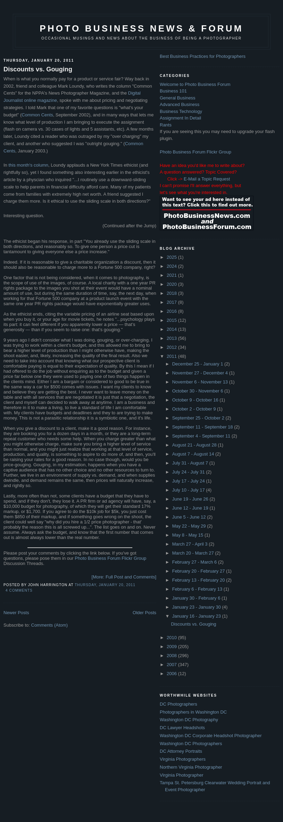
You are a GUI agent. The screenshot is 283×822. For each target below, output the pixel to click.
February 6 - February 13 (198, 589)
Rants (166, 124)
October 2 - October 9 (194, 409)
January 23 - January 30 (197, 607)
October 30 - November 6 (198, 391)
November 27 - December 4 (200, 372)
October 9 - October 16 (196, 400)
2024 (172, 266)
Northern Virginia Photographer (191, 767)
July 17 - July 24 (189, 481)
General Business (177, 97)
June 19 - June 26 (191, 499)
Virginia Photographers (183, 759)
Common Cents (37, 114)
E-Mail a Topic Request (207, 179)
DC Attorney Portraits (181, 751)
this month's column (28, 165)
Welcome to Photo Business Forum (195, 84)
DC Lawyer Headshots (182, 727)
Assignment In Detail (180, 118)
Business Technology (181, 111)
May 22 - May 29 (189, 526)
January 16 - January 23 (197, 616)
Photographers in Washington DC (193, 712)
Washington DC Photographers (191, 743)
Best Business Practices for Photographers (202, 56)
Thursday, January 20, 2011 (105, 585)
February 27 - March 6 (195, 562)
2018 (172, 293)
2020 (172, 284)
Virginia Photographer (181, 775)
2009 (172, 646)
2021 (172, 275)
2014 (172, 329)
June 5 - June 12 (189, 517)
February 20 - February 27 (199, 571)
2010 (172, 637)
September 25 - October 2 (199, 418)
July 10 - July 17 (189, 490)
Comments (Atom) (49, 625)
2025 (172, 257)
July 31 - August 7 (190, 463)
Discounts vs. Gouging (37, 69)
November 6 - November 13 (200, 382)
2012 (172, 347)
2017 (172, 302)
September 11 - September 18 (203, 427)
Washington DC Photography (189, 719)
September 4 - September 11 (202, 436)
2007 (172, 664)
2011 (172, 356)
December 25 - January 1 (198, 363)
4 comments (19, 590)
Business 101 (173, 91)
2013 (172, 338)
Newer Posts (16, 612)
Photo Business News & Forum (141, 28)
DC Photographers (178, 704)
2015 (172, 320)
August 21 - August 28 (195, 445)
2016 (172, 311)
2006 (172, 673)
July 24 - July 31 (189, 472)
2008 (172, 655)
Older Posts (144, 612)
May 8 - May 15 (188, 535)
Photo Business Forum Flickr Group (110, 558)
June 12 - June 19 (191, 508)
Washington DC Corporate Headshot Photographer (211, 735)
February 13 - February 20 (199, 580)
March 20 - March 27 (193, 553)
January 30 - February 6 (197, 598)
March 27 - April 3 (190, 544)
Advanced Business (179, 104)
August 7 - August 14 (193, 454)
